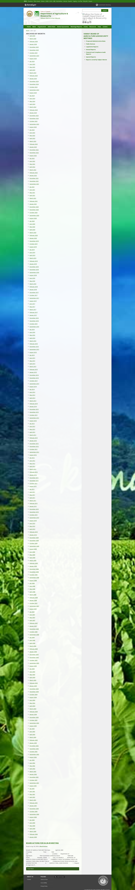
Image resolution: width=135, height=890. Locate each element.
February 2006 (34, 644)
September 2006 (34, 630)
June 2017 (32, 299)
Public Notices (90, 39)
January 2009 (33, 562)
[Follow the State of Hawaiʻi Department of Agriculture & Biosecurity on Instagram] (93, 14)
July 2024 (32, 91)
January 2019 (33, 259)
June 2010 (32, 519)
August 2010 (33, 516)
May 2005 (32, 670)
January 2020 (33, 234)
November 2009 (34, 536)
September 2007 (34, 602)
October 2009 (33, 539)
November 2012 (34, 442)
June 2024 (32, 94)
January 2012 (33, 471)
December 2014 (34, 371)
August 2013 (33, 416)
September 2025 (34, 51)
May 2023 (32, 131)
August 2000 (33, 813)
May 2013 (32, 425)
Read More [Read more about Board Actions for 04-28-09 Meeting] (30, 864)
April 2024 (32, 100)
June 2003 (32, 727)
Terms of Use (44, 875)
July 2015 (32, 351)
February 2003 (34, 736)
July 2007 (32, 607)
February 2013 (34, 433)
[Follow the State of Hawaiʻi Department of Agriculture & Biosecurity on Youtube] (90, 14)
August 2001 (33, 781)
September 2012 (34, 448)
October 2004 (33, 690)
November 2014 (34, 373)
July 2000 (32, 816)
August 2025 (33, 54)
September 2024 (34, 85)
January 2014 (33, 402)
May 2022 (32, 160)
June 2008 (32, 582)
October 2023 (33, 117)
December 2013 (34, 405)
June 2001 (32, 787)
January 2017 (33, 311)
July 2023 (32, 125)
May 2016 (32, 331)
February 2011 (34, 499)
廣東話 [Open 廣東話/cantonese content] (25, 1)
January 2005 (33, 682)
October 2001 (33, 776)
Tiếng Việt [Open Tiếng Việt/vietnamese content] (85, 1)
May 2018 (32, 277)
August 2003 (33, 721)
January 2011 (33, 502)
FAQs (99, 22)
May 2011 (32, 490)
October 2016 (33, 319)
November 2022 (34, 148)
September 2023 (34, 120)
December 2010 (34, 505)
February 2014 (34, 399)
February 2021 (34, 197)
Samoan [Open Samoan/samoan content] (65, 1)
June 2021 (32, 185)
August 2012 (33, 450)
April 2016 (32, 334)
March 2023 (33, 137)
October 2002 (33, 747)
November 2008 (34, 567)
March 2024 (33, 103)
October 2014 (33, 376)
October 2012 (33, 445)
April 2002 (32, 764)
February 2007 (34, 619)
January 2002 (33, 770)
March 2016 (33, 336)
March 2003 (33, 733)
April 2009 (32, 553)
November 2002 (34, 744)
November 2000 (34, 804)
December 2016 (34, 314)
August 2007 (33, 605)
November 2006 (34, 625)
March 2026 (33, 34)
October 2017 (33, 291)
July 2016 (32, 325)
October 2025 (33, 48)
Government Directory (104, 5)
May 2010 (32, 522)
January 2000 (33, 833)
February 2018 (34, 282)
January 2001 (33, 801)
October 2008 (33, 570)
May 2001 (32, 790)
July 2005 (32, 664)
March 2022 (33, 165)
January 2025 (33, 74)
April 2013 (32, 428)
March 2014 (33, 396)
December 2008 (34, 565)
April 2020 (32, 225)
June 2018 (32, 274)
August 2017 (33, 296)
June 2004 (32, 696)
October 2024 (33, 83)
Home (29, 22)
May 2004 (32, 699)
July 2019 (32, 245)
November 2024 (34, 80)
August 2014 (33, 382)
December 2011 (34, 473)
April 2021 (32, 191)
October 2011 (33, 479)
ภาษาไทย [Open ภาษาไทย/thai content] (80, 1)
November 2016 (34, 317)
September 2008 (34, 573)
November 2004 (34, 687)
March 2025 (33, 68)
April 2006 (32, 639)
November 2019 (34, 237)
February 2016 (34, 339)
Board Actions (43, 842)
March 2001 (33, 796)
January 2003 (33, 739)
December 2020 (34, 202)
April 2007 (32, 616)
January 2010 (33, 530)
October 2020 (33, 208)
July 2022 (32, 154)
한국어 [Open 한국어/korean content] (51, 1)
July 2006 (32, 633)
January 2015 (33, 368)
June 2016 (32, 328)
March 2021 (33, 194)
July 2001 (32, 784)
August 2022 (33, 151)
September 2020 (34, 211)
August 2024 (33, 88)
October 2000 (33, 807)
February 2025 (34, 71)
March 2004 (33, 704)
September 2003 (34, 719)
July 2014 (32, 385)
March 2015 (33, 362)
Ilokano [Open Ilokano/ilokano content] (43, 1)
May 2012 (32, 459)
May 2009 (32, 550)
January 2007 (33, 622)
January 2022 (33, 171)
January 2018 (33, 285)
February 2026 (34, 37)
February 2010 (34, 528)
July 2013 (32, 419)
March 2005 (33, 676)
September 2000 (34, 810)
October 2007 (33, 599)
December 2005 (34, 650)
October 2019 (33, 240)
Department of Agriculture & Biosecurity (54, 14)
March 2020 (33, 228)
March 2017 (33, 305)
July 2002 (32, 756)
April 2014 (32, 394)
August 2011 (33, 482)
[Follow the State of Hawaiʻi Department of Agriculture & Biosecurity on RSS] (86, 14)
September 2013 (34, 413)
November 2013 (34, 408)
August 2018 (33, 271)
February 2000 (34, 830)
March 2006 (33, 642)
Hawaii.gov (30, 5)
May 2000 (32, 821)
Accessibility (44, 878)
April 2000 (32, 824)
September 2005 (34, 659)
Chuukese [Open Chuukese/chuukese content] (30, 1)
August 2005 (33, 662)
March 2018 (33, 279)
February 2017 (34, 308)
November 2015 (34, 342)
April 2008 (32, 587)
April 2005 (32, 673)
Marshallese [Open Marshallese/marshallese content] (59, 1)
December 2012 (34, 439)
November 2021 (34, 177)
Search (105, 10)
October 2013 (33, 411)
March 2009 (33, 556)
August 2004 (33, 693)
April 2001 (32, 793)
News (34, 22)
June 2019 (32, 248)
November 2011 (34, 476)
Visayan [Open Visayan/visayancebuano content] (90, 1)
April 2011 (32, 493)
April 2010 (32, 525)
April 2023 (32, 134)
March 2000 (33, 827)
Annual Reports (91, 45)
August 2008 (33, 576)
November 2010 (34, 508)
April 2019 (32, 251)
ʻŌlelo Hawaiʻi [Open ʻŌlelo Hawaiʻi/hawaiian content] (36, 1)
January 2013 (33, 436)
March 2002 (33, 767)
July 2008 (32, 579)
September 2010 (34, 513)
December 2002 (34, 741)
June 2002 (32, 759)
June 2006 (32, 636)
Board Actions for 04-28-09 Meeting (42, 839)
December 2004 (34, 684)
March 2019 (33, 254)
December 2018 (34, 262)
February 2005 (34, 679)
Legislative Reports (92, 42)
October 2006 (33, 627)
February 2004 (34, 707)
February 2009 (34, 559)
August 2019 (33, 242)
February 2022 (34, 168)
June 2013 (32, 422)
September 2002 (34, 750)
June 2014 (32, 388)
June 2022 (32, 157)
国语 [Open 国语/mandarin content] (54, 1)
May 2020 (32, 222)
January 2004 (33, 710)
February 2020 (34, 231)
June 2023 (32, 128)
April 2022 (32, 163)
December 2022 (34, 145)
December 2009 (34, 533)
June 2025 (32, 60)
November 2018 (34, 265)
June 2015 (32, 354)
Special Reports (91, 52)
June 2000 (32, 818)
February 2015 (34, 365)
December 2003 (34, 713)
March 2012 (33, 465)
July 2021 (32, 182)
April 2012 (32, 462)
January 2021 (33, 200)
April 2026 (32, 31)
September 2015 (34, 345)
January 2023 (33, 143)
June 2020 (32, 220)
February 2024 (34, 105)
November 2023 (34, 114)
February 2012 (34, 468)
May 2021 (32, 188)
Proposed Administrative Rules (95, 37)
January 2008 (33, 596)
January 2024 (33, 108)
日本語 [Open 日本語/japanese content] (47, 1)
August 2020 (33, 214)
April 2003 (32, 730)
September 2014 (34, 379)
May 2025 (32, 63)
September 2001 (34, 778)
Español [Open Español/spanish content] (70, 1)
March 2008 (33, 590)
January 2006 (33, 647)
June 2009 (32, 548)
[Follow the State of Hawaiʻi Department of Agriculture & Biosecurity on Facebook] (88, 14)
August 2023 (33, 123)
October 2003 (33, 716)
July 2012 (32, 453)
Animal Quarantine (63, 22)
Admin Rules (51, 22)
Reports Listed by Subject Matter (96, 55)
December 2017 (34, 288)
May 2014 (32, 391)
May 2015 (32, 356)
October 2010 (33, 510)
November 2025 (34, 46)
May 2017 (32, 302)
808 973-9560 (60, 872)
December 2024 (34, 77)
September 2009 (34, 542)
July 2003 (32, 724)
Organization (42, 22)
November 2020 (34, 205)
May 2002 (32, 761)
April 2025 (32, 66)
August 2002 (33, 753)
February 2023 (34, 140)
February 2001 (34, 798)
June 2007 (32, 610)
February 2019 (34, 257)
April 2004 (32, 701)
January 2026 (33, 40)
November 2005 (34, 653)
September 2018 (34, 268)
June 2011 (32, 488)
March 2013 (33, 431)
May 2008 (32, 585)
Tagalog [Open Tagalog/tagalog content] (75, 1)
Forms (86, 22)
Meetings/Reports (76, 22)
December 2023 (34, 111)
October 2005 (33, 656)
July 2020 (32, 217)
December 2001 (34, 773)
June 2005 (32, 667)
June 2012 (32, 456)
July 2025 (32, 57)
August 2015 (33, 348)
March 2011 (33, 496)
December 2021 (34, 174)
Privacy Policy (44, 882)
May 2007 (32, 613)
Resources (92, 22)
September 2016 (34, 322)
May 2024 (32, 97)
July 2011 (32, 485)
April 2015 (32, 359)
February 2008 (34, 593)
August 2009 (33, 545)
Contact (29, 875)
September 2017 (34, 294)
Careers (105, 22)
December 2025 (34, 43)
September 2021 (34, 180)
